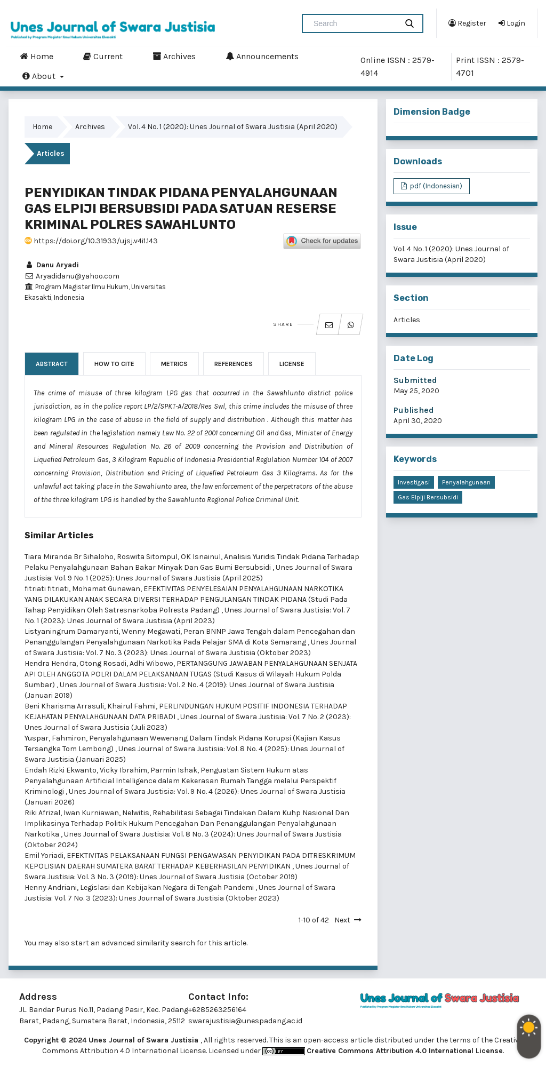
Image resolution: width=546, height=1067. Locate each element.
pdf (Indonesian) (435, 186)
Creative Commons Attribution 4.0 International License (405, 1050)
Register (467, 23)
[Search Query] (354, 23)
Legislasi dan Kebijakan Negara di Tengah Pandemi (167, 887)
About (40, 75)
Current (103, 56)
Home (36, 56)
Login (512, 23)
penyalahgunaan (466, 482)
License (291, 364)
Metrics (174, 364)
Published (414, 410)
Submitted (415, 380)
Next (342, 920)
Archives (174, 56)
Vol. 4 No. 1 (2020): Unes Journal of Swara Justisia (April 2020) (233, 126)
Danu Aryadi (52, 264)
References (233, 364)
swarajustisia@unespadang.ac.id (245, 1020)
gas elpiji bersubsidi (428, 497)
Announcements (262, 56)
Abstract (52, 364)
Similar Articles (59, 535)
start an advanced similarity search (133, 942)
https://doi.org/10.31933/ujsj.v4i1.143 (91, 240)
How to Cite (114, 364)
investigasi (414, 482)
